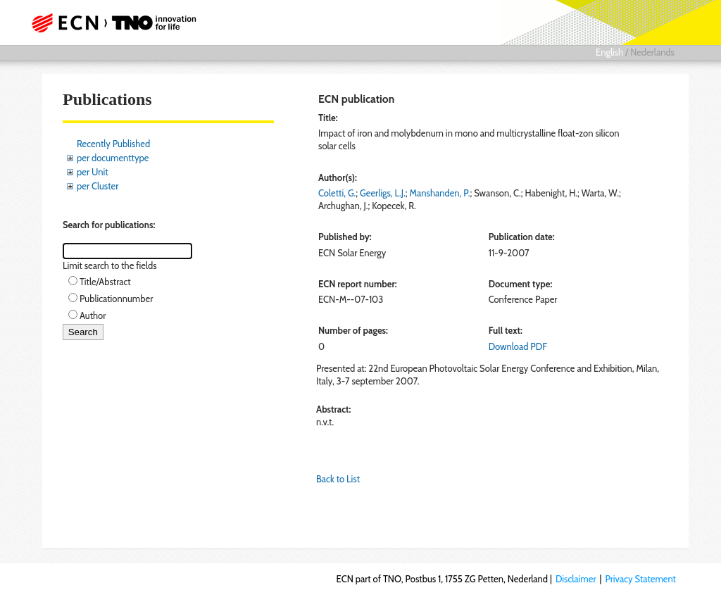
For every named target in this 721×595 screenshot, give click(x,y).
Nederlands (652, 52)
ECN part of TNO (118, 22)
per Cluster (97, 186)
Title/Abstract (105, 281)
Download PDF (518, 346)
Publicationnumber (116, 298)
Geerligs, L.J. (383, 193)
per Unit (92, 171)
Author (93, 315)
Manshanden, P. (440, 193)
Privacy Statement (640, 578)
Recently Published (113, 143)
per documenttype (113, 157)
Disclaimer (576, 578)
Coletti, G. (337, 193)
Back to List (338, 478)
